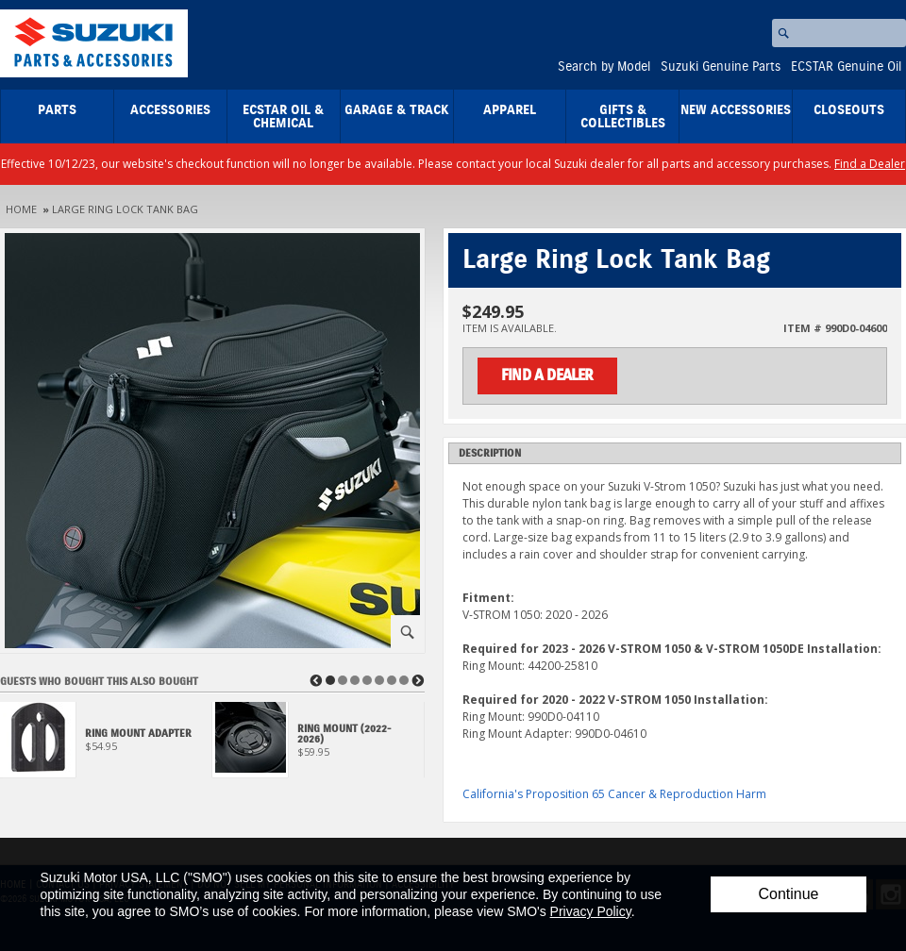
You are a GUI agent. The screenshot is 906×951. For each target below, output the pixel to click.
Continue (788, 894)
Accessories (170, 110)
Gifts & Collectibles (622, 117)
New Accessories (735, 110)
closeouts (849, 110)
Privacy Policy (590, 911)
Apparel (509, 110)
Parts (57, 110)
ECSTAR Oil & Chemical (283, 117)
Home (21, 209)
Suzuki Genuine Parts (720, 66)
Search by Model (604, 66)
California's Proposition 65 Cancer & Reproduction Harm (614, 794)
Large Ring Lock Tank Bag (125, 209)
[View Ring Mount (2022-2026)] (318, 744)
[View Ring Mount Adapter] (106, 744)
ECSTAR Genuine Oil (846, 66)
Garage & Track (396, 110)
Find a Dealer (869, 164)
